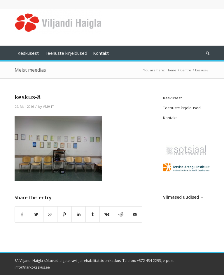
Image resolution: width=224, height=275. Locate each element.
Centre (185, 70)
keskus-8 (28, 97)
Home (171, 70)
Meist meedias (30, 70)
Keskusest (172, 98)
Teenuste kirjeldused (182, 107)
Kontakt (170, 117)
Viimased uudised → (183, 197)
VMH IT (48, 106)
